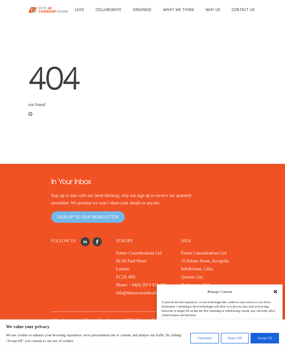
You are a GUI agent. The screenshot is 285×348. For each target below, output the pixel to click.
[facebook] (97, 241)
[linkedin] (85, 241)
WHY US (213, 9)
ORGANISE (142, 9)
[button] (275, 291)
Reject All (235, 338)
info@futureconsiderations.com (143, 292)
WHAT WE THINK (178, 9)
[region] (142, 333)
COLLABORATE (108, 9)
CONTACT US (243, 9)
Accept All (264, 338)
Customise (204, 338)
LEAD (79, 9)
